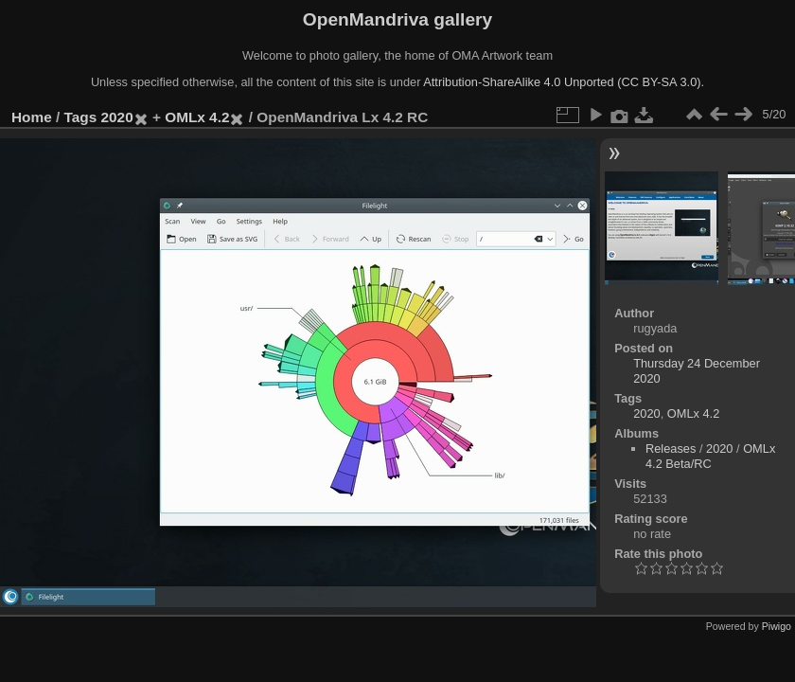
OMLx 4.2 (197, 117)
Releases (670, 448)
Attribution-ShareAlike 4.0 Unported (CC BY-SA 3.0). (563, 82)
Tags (80, 117)
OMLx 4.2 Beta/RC (710, 456)
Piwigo (776, 626)
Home (31, 117)
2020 (117, 117)
